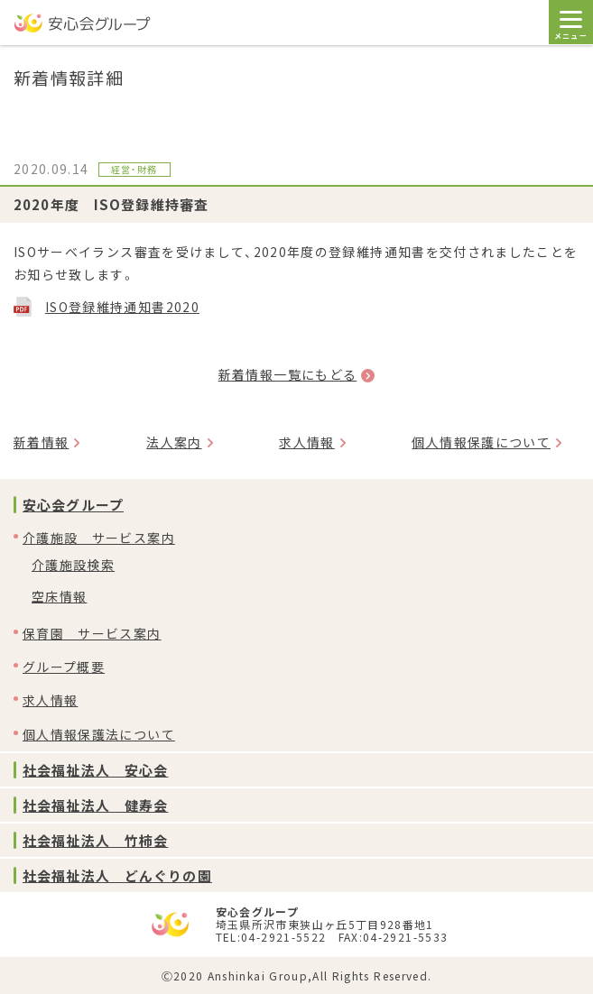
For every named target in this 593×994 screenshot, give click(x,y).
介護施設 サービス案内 (99, 538)
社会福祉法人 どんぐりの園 (117, 875)
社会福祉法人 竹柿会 (95, 840)
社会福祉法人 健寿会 (95, 805)
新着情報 (41, 442)
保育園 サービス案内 (92, 633)
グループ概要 (64, 667)
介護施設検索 (73, 565)
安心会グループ (73, 504)
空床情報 (59, 596)
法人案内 (173, 442)
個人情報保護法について (99, 734)
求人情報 (306, 442)
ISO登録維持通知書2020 (122, 307)
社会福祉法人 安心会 (95, 769)
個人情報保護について (481, 442)
